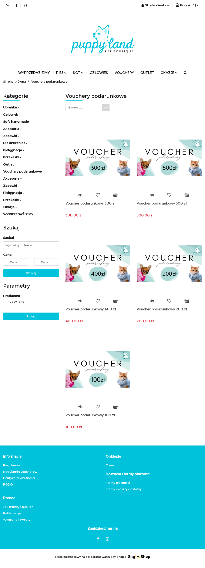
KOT (78, 73)
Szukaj (31, 273)
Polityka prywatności (19, 478)
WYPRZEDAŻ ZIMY (34, 73)
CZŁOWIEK (99, 73)
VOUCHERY (124, 73)
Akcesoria (12, 129)
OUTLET (147, 73)
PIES (61, 73)
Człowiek (10, 114)
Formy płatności (118, 482)
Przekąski (12, 157)
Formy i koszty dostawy (123, 489)
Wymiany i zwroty (16, 519)
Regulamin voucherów (20, 471)
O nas (110, 465)
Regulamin (11, 465)
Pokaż (31, 316)
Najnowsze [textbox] (75, 107)
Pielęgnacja (13, 150)
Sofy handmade (16, 121)
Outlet (8, 164)
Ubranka (11, 107)
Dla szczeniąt (15, 143)
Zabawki (11, 136)
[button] (187, 5)
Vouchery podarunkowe (22, 171)
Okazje (10, 207)
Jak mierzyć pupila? (18, 507)
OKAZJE (169, 73)
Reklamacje (12, 513)
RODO (8, 484)
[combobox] (87, 107)
